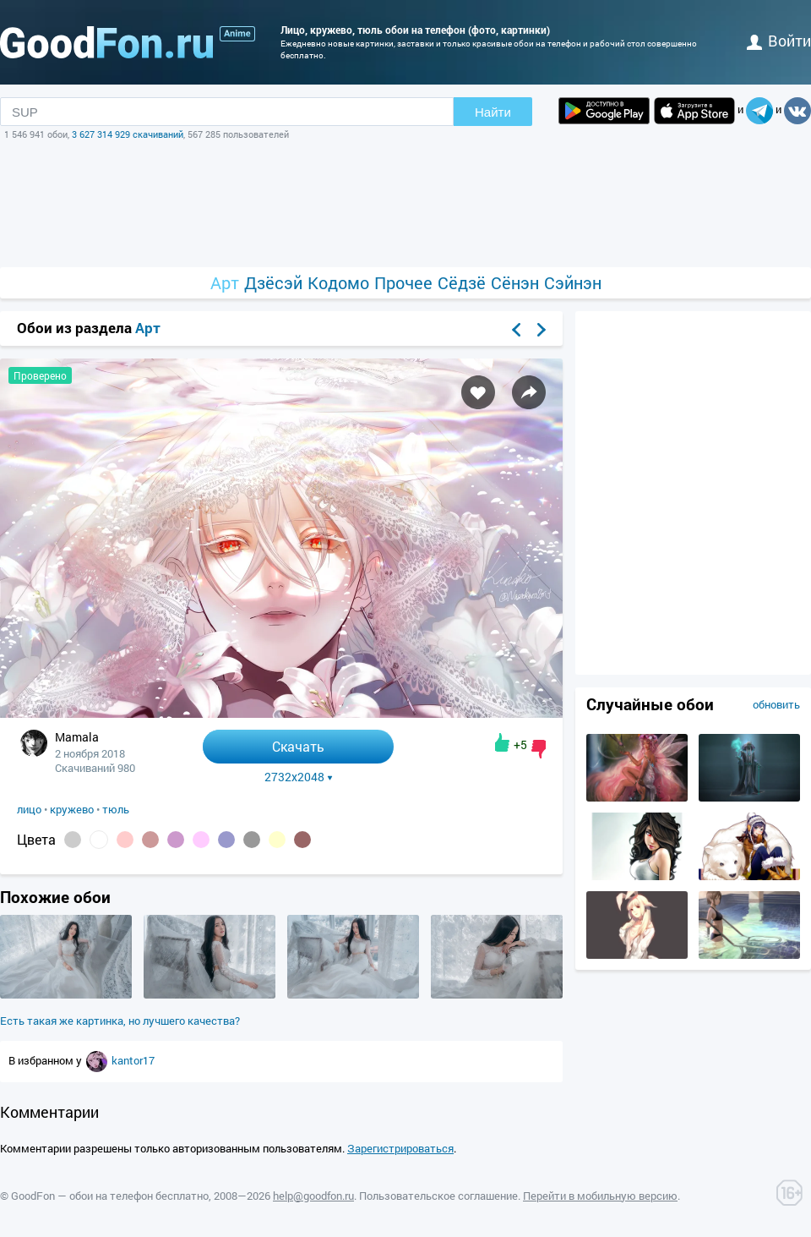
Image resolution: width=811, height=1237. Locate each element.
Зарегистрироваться (400, 1148)
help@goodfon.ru (313, 1195)
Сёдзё (462, 283)
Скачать (298, 746)
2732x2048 (298, 777)
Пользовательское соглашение (438, 1195)
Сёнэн (515, 283)
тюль (115, 809)
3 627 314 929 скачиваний (127, 134)
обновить (776, 704)
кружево (72, 809)
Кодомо (338, 283)
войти (779, 40)
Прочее (403, 283)
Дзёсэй (273, 283)
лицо (29, 809)
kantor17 (133, 1060)
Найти (493, 112)
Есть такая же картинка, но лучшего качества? (120, 1020)
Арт (224, 283)
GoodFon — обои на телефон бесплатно (110, 1195)
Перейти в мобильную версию (600, 1195)
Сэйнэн (572, 283)
